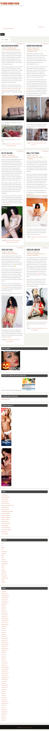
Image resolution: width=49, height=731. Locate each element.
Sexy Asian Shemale (6, 523)
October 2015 (5, 687)
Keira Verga (15, 240)
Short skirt (7, 49)
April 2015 (4, 695)
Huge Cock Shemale (6, 517)
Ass (2, 545)
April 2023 (4, 610)
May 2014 (4, 705)
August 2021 (4, 650)
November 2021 (5, 644)
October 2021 (5, 646)
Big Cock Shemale (5, 503)
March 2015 (4, 697)
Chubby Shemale (5, 507)
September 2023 (5, 601)
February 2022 (5, 638)
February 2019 (5, 679)
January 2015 (4, 699)
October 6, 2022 (11, 155)
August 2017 (4, 681)
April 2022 (4, 634)
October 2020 (5, 671)
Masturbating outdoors (10, 46)
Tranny (14, 145)
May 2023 (4, 608)
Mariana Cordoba (5, 519)
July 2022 (4, 628)
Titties (46, 236)
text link (15, 191)
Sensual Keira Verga (5, 399)
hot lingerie (38, 273)
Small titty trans (32, 153)
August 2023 (4, 603)
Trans (17, 242)
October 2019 (5, 675)
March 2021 (4, 661)
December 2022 (5, 618)
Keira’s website (8, 337)
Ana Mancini (33, 328)
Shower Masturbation (34, 46)
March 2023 (4, 612)
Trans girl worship (33, 249)
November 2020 (5, 669)
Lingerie (40, 157)
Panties (3, 565)
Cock (3, 49)
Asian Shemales (5, 501)
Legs (37, 157)
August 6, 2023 (36, 48)
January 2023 (4, 616)
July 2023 (4, 606)
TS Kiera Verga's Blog (9, 4)
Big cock (7, 143)
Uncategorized (5, 578)
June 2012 (4, 718)
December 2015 (5, 685)
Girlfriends (36, 253)
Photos (10, 157)
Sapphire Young (5, 521)
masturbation (36, 142)
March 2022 (4, 636)
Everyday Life (36, 49)
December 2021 (5, 642)
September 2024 (5, 595)
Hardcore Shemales (6, 513)
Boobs (28, 49)
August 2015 (4, 689)
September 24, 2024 (12, 48)
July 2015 (4, 691)
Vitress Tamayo (5, 533)
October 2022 (5, 622)
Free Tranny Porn (5, 509)
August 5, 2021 (36, 252)
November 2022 (5, 620)
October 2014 (5, 701)
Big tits (11, 240)
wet (34, 144)
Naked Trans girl (6, 204)
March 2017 (4, 683)
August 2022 (4, 626)
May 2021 (4, 656)
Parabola (24, 727)
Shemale (7, 145)
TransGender (14, 49)
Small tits (11, 145)
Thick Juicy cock (7, 249)
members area (29, 282)
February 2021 (5, 663)
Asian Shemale (5, 499)
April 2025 (4, 591)
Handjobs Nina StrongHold (7, 511)
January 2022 (4, 640)
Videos (18, 49)
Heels (34, 157)
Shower (44, 142)
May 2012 (4, 720)
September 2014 (5, 703)
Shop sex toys (4, 531)
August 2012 (4, 713)
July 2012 (4, 716)
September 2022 (5, 624)
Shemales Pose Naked (6, 529)
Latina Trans (38, 236)
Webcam (3, 582)
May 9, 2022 (35, 155)
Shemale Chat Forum (6, 527)
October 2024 (5, 593)
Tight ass (11, 242)
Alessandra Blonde (6, 497)
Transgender (11, 341)
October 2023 (5, 599)
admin (4, 48)
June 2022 (4, 630)
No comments (20, 43)
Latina (11, 143)
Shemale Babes (5, 525)
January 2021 (4, 665)
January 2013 (4, 709)
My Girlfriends (34, 255)
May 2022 (4, 632)
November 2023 (5, 597)
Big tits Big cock (7, 153)
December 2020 (5, 667)
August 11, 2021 (11, 252)
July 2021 (4, 652)
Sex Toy (3, 569)
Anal (2, 543)
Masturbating (30, 51)
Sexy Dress (4, 571)
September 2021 (5, 648)
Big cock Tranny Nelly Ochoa (8, 505)
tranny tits (13, 139)
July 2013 (4, 707)
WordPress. (29, 727)
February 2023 (5, 614)
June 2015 (4, 693)
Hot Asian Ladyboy (6, 515)
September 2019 (5, 677)
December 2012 (5, 711)
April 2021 (4, 658)
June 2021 (4, 654)
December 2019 (5, 673)
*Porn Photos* (5, 495)
